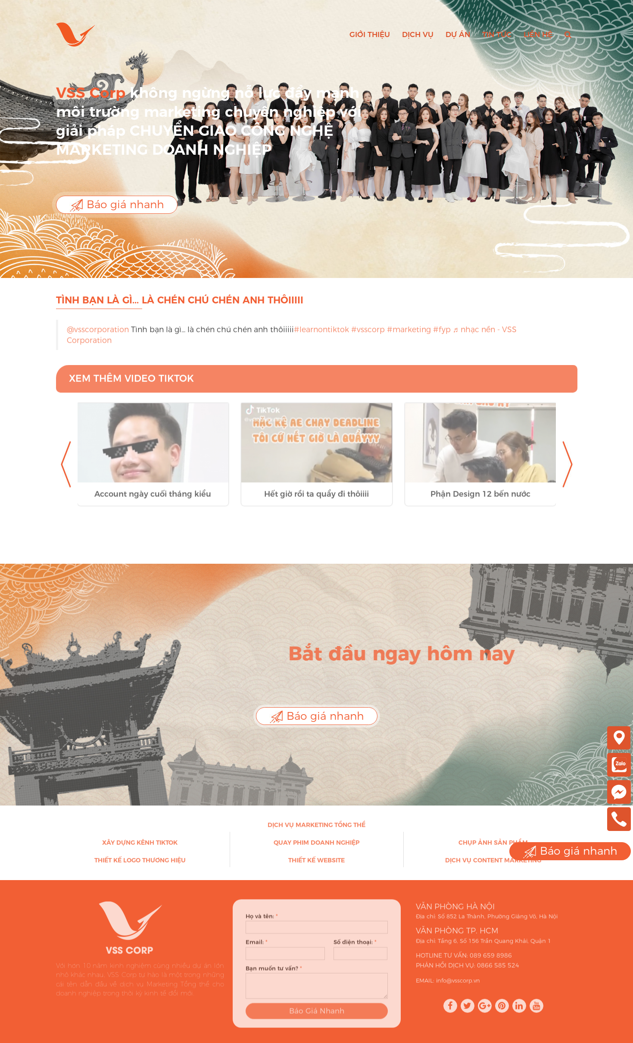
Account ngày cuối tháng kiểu (152, 503)
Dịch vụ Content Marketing (493, 864)
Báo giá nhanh (116, 205)
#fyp (442, 334)
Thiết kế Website (316, 864)
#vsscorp (368, 334)
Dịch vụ (417, 34)
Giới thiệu (369, 34)
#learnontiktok (321, 334)
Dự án (458, 34)
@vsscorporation (98, 334)
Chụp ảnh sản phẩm (493, 847)
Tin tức (496, 34)
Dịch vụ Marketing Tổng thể (316, 829)
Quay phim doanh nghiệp (316, 847)
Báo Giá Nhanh (316, 1020)
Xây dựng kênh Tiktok (140, 847)
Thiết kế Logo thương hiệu (140, 864)
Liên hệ (538, 34)
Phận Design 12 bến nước (480, 503)
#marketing (409, 334)
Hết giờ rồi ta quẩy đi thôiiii (316, 503)
